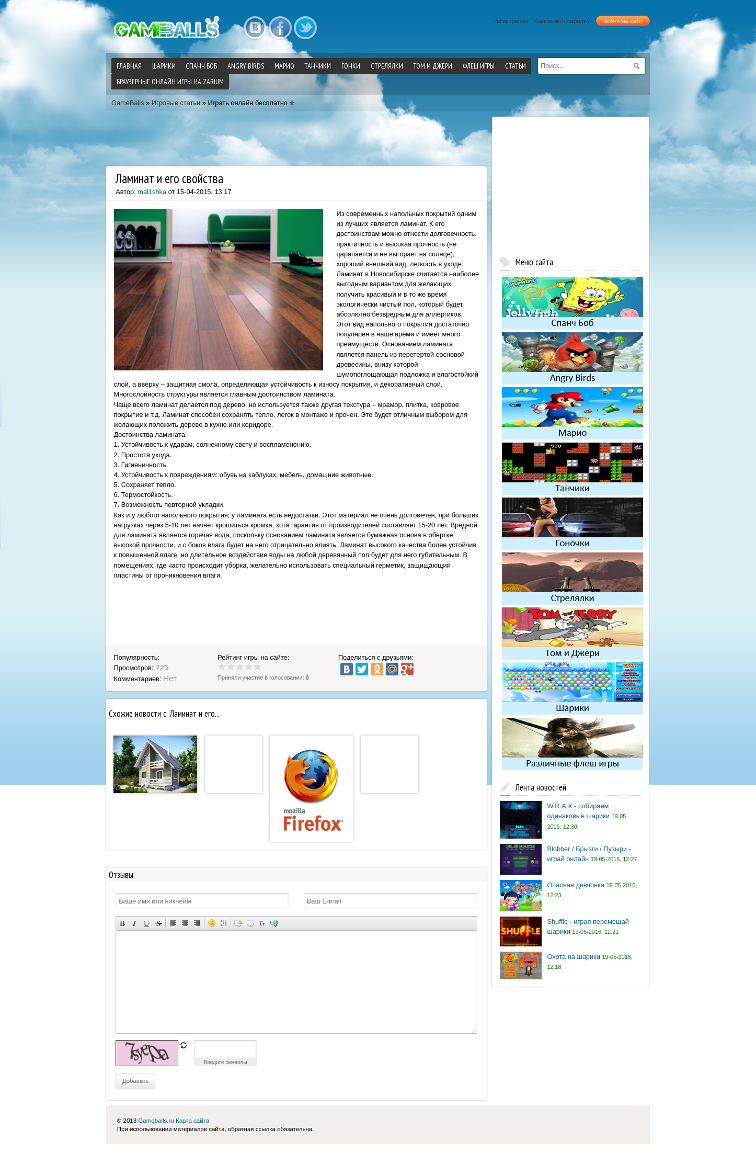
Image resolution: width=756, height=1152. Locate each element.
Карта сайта (192, 1120)
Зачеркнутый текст (158, 923)
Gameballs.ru (156, 1120)
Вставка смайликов (211, 923)
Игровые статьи (176, 103)
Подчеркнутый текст (146, 923)
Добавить (135, 1081)
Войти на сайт (623, 21)
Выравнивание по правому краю (197, 923)
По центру (185, 923)
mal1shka (152, 192)
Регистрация (510, 21)
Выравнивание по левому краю (173, 923)
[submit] (637, 66)
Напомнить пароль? (562, 21)
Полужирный (122, 923)
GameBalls (127, 103)
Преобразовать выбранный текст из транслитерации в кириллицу (262, 923)
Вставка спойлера (274, 923)
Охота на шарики (573, 957)
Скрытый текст (238, 923)
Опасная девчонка (575, 885)
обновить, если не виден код (183, 1045)
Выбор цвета (223, 923)
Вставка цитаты (250, 923)
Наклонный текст (134, 923)
